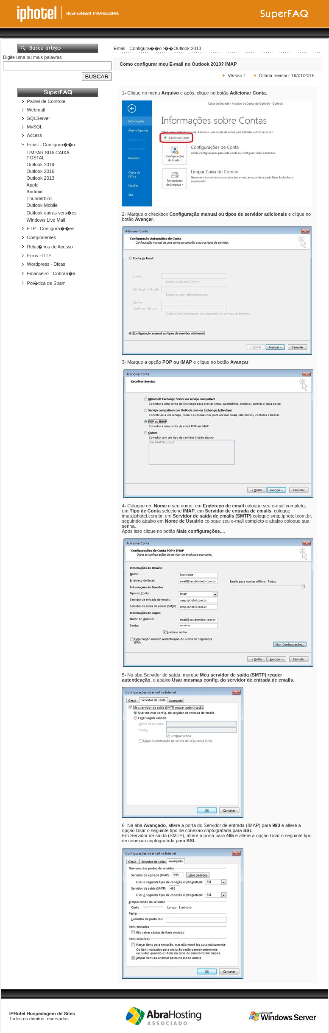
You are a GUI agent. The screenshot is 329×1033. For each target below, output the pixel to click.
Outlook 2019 (40, 164)
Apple (33, 184)
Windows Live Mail (46, 220)
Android (35, 191)
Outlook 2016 (40, 171)
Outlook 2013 (40, 178)
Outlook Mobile (42, 205)
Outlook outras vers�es (52, 212)
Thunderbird (39, 198)
